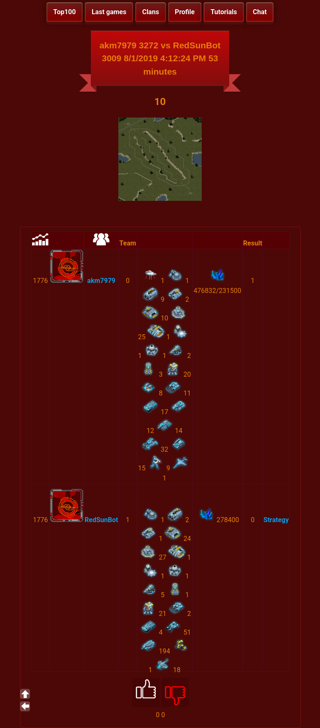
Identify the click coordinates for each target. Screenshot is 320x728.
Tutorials (223, 12)
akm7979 (101, 281)
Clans (150, 12)
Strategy (276, 520)
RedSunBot (101, 520)
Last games (109, 12)
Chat (260, 12)
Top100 (64, 12)
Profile (185, 12)
